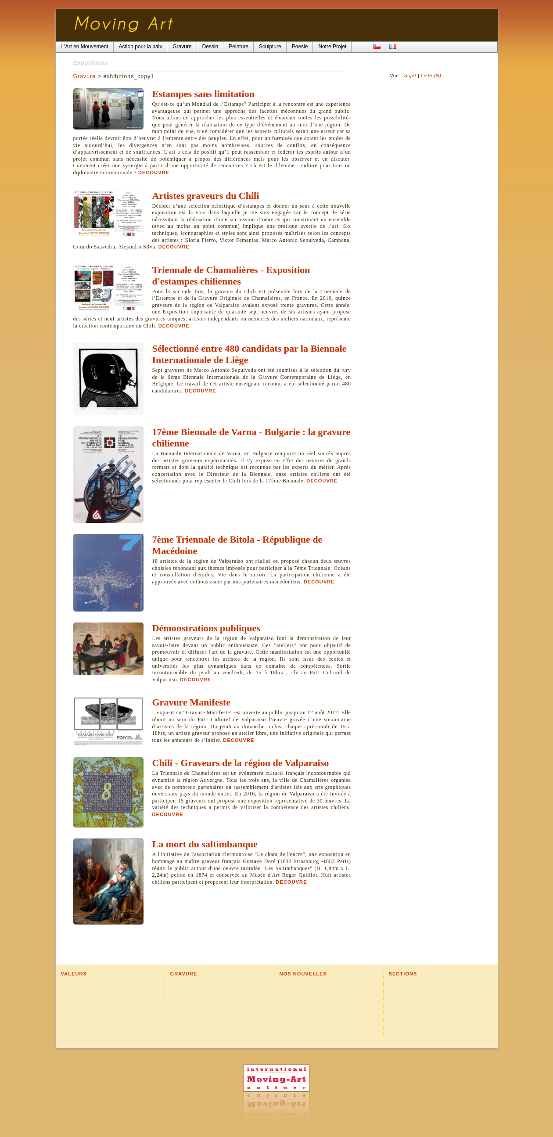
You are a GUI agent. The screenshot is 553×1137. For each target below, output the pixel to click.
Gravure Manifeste (191, 702)
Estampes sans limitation (203, 93)
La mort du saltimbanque (205, 843)
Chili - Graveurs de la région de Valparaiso (240, 762)
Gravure (84, 76)
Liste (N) (431, 75)
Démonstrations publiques (206, 627)
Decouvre (153, 172)
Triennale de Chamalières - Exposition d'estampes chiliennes (231, 275)
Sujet (410, 75)
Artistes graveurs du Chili (205, 195)
